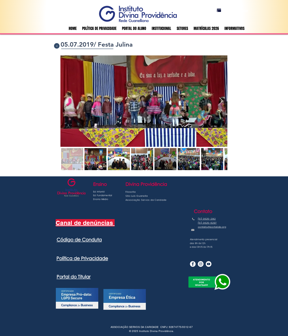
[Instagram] (201, 264)
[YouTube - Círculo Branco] (208, 264)
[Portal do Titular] (219, 10)
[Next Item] (221, 101)
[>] (57, 46)
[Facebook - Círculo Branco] (193, 264)
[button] (182, 28)
